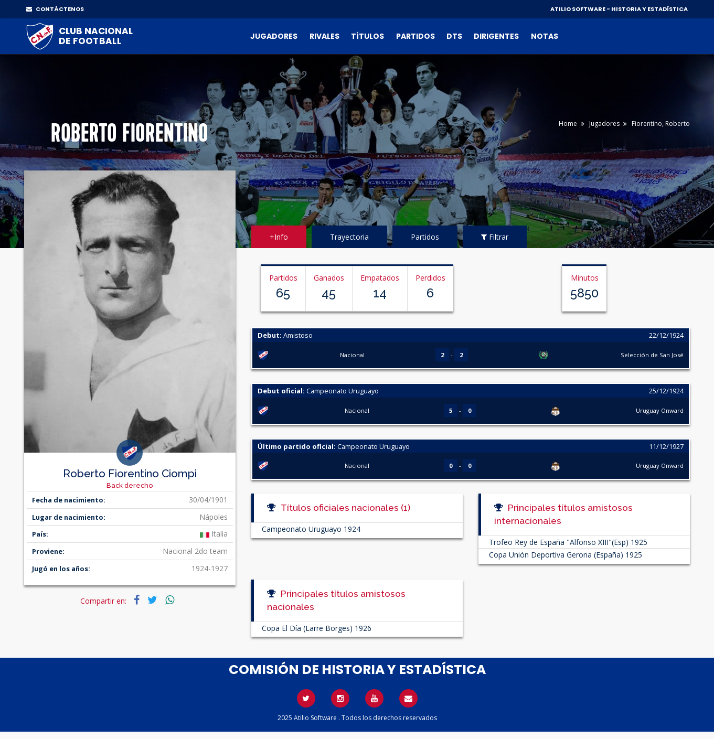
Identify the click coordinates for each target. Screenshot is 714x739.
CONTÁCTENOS (55, 9)
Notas (544, 36)
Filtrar (494, 237)
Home (568, 123)
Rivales (324, 36)
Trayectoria (349, 237)
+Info (279, 237)
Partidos (415, 36)
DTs (454, 36)
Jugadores (273, 36)
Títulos (367, 36)
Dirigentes (496, 36)
